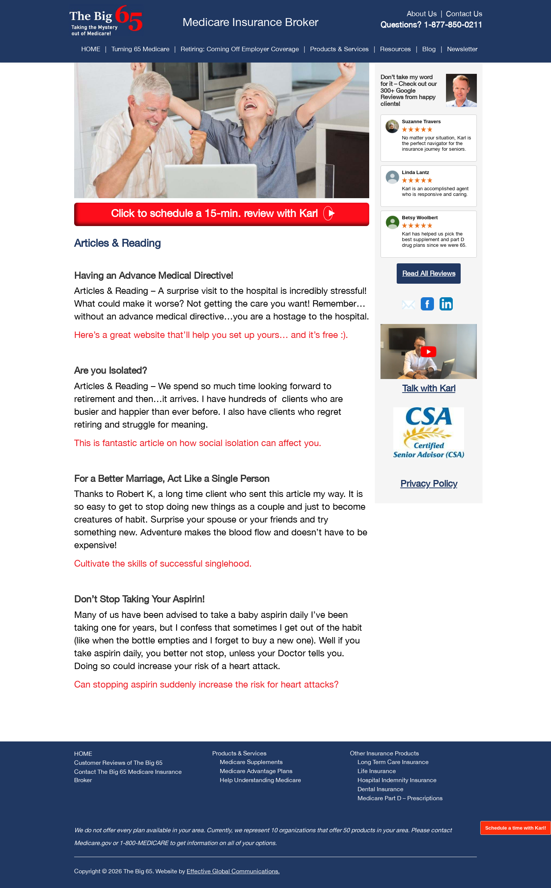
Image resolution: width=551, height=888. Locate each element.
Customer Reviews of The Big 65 (118, 762)
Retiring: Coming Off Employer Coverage (240, 49)
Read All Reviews (428, 273)
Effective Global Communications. (233, 871)
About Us (422, 13)
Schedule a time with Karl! (515, 828)
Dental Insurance (380, 789)
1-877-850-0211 (453, 24)
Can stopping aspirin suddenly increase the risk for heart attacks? (206, 684)
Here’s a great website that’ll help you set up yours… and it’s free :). (211, 334)
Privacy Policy (428, 483)
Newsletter (462, 49)
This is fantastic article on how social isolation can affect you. (197, 442)
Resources (395, 49)
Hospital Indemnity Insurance (397, 779)
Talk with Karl (428, 388)
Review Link (429, 186)
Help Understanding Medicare (260, 779)
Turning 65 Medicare (140, 49)
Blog (429, 49)
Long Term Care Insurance (393, 761)
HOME (90, 49)
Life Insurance (377, 770)
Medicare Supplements (251, 761)
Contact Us (464, 13)
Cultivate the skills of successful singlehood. (163, 563)
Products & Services (339, 49)
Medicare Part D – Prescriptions (400, 798)
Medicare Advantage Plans (256, 770)
